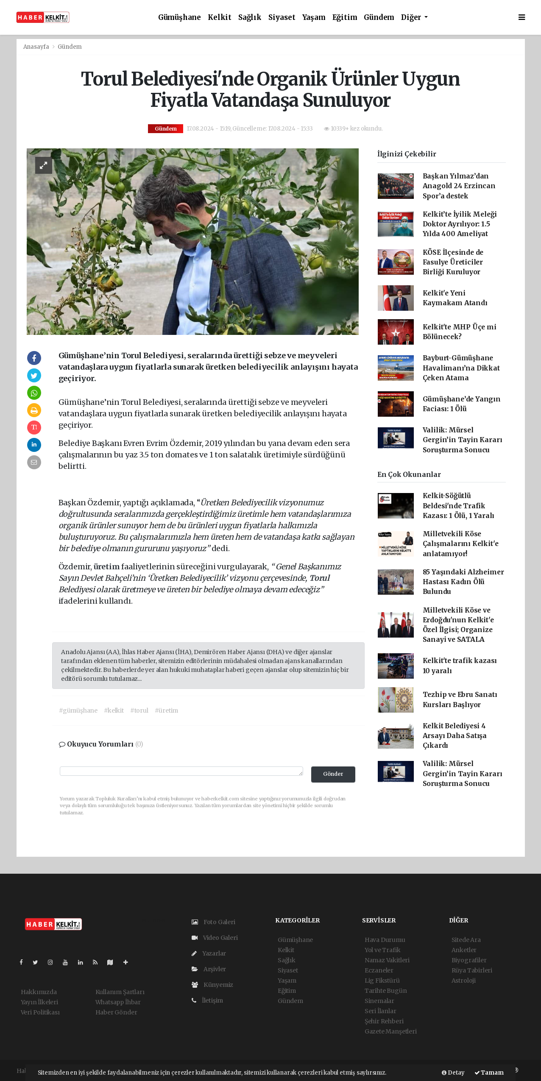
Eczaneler (379, 970)
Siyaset (282, 17)
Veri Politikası (40, 1012)
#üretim (166, 710)
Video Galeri (214, 938)
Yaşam (314, 17)
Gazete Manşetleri (391, 1031)
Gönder (333, 774)
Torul (319, 578)
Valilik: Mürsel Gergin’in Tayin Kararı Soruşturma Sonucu (462, 440)
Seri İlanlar (380, 1011)
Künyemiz (212, 985)
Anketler (464, 950)
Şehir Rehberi (384, 1021)
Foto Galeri (213, 922)
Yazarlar (209, 953)
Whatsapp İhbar (118, 1002)
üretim (108, 566)
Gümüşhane (179, 17)
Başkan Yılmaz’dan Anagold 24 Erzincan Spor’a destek (459, 186)
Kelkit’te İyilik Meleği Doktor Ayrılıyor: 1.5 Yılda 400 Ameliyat (460, 224)
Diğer (412, 17)
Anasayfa (36, 46)
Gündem (379, 17)
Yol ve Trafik (383, 950)
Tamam (489, 1072)
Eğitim (344, 17)
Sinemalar (379, 1001)
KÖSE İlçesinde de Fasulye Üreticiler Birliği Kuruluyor (453, 262)
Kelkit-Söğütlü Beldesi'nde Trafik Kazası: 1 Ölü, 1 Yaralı (459, 506)
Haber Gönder (116, 1012)
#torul (139, 710)
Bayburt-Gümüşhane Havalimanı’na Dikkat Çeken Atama (461, 368)
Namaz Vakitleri (387, 960)
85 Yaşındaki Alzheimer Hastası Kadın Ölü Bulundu (463, 582)
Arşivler (209, 969)
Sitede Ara (466, 940)
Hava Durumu (385, 940)
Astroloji (464, 980)
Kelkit (219, 17)
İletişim (207, 1000)
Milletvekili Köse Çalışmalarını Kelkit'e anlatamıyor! (461, 544)
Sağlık (250, 17)
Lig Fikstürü (382, 980)
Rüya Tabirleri (472, 970)
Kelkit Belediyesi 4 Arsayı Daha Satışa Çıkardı (455, 736)
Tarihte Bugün (386, 991)
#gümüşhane (78, 710)
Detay (453, 1072)
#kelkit (114, 710)
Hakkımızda (39, 992)
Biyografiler (469, 960)
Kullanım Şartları (120, 992)
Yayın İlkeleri (39, 1002)
